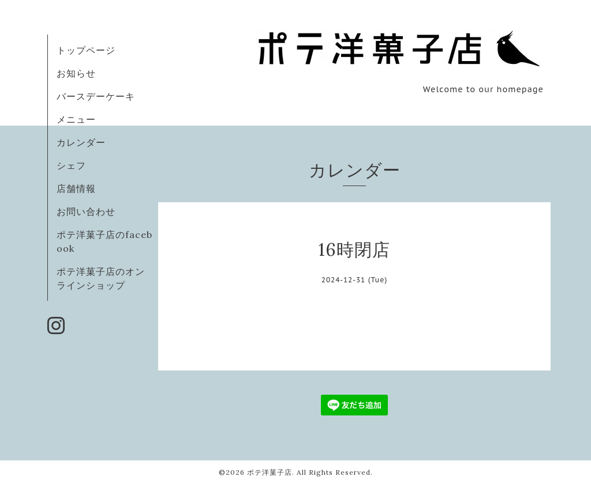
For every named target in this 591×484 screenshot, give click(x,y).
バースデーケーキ (96, 96)
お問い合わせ (86, 211)
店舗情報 (76, 188)
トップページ (86, 50)
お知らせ (76, 73)
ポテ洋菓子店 (269, 472)
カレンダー (81, 142)
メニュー (76, 119)
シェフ (71, 165)
